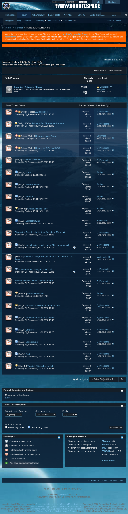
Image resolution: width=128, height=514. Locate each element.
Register (112, 2)
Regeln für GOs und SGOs (48, 148)
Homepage (10, 15)
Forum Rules (108, 460)
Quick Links (69, 20)
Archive (113, 480)
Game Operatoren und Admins (40, 317)
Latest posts (54, 15)
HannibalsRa (30, 223)
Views (91, 105)
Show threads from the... (17, 411)
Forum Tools (99, 70)
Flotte (28, 354)
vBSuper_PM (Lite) (44, 511)
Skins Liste (105, 87)
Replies (82, 105)
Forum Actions (54, 20)
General (19, 27)
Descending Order (38, 427)
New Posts (9, 20)
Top (122, 379)
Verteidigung (32, 342)
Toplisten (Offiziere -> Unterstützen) (43, 305)
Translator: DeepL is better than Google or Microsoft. (40, 232)
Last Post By (103, 105)
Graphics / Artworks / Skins (28, 87)
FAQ (19, 20)
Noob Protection (33, 184)
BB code (106, 441)
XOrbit (105, 480)
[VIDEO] (106, 451)
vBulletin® (63, 494)
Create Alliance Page (37, 208)
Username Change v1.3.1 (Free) (45, 509)
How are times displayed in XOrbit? (35, 269)
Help (98, 2)
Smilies (105, 444)
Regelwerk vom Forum (46, 136)
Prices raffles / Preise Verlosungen (48, 123)
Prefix (65, 411)
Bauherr (28, 175)
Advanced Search (114, 20)
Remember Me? (62, 5)
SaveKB (81, 15)
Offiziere (30, 330)
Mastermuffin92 (31, 262)
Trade (28, 172)
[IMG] (104, 448)
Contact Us (94, 480)
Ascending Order (14, 427)
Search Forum (115, 70)
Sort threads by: (43, 411)
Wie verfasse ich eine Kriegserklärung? (34, 280)
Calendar (28, 20)
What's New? (38, 15)
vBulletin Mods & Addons (71, 504)
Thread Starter (18, 105)
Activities (68, 15)
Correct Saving (33, 221)
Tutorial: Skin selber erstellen (41, 366)
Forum (24, 15)
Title (8, 105)
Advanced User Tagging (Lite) (44, 506)
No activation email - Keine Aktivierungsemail (47, 245)
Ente (7, 397)
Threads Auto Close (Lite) (47, 504)
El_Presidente (31, 114)
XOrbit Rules (41, 112)
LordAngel (29, 139)
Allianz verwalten (35, 293)
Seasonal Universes (32, 159)
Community (39, 20)
